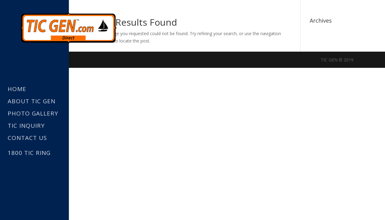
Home (17, 89)
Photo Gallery (33, 113)
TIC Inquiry (26, 126)
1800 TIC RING (29, 153)
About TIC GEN (31, 101)
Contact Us (27, 138)
